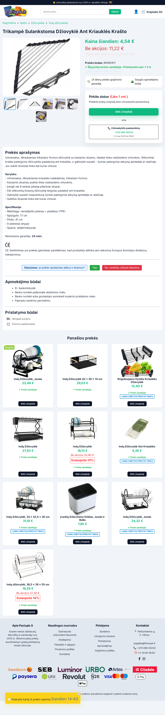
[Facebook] (139, 659)
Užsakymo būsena (104, 636)
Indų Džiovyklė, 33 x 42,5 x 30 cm (28, 516)
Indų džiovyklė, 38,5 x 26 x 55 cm (28, 584)
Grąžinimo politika (104, 650)
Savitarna (105, 631)
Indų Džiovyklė (28, 446)
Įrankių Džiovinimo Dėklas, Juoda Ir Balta (82, 518)
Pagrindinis (9, 23)
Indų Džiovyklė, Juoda (28, 379)
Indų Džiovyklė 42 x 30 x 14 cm (82, 379)
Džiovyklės (37, 23)
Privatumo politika (64, 649)
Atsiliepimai (64, 639)
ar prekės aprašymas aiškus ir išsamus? (54, 267)
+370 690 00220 (124, 132)
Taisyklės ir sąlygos (64, 644)
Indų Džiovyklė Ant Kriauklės (137, 446)
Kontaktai (64, 654)
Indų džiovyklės (58, 23)
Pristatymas (104, 641)
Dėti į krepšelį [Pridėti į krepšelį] (28, 404)
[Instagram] (143, 659)
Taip (94, 267)
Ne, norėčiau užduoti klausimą (122, 267)
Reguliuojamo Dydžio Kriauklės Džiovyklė (137, 380)
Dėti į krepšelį (123, 111)
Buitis (23, 23)
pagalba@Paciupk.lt (144, 643)
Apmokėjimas (104, 645)
